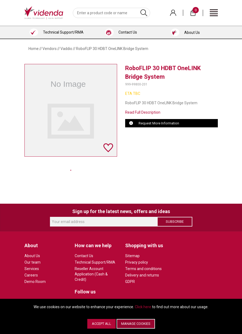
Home (33, 48)
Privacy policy (136, 262)
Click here (143, 307)
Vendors (49, 48)
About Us (32, 256)
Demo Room (35, 281)
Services (31, 269)
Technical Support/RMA (95, 262)
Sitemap (132, 256)
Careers (31, 275)
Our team (32, 262)
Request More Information (159, 123)
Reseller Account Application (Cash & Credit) (91, 274)
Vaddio (66, 48)
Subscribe (175, 222)
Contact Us (84, 256)
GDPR (130, 281)
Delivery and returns (142, 275)
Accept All (101, 324)
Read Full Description (142, 112)
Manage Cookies (135, 324)
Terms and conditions (143, 269)
